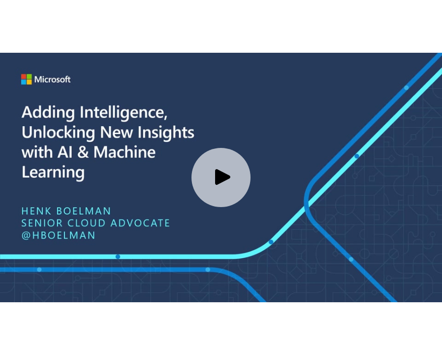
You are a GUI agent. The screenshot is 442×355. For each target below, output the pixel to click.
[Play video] (221, 177)
